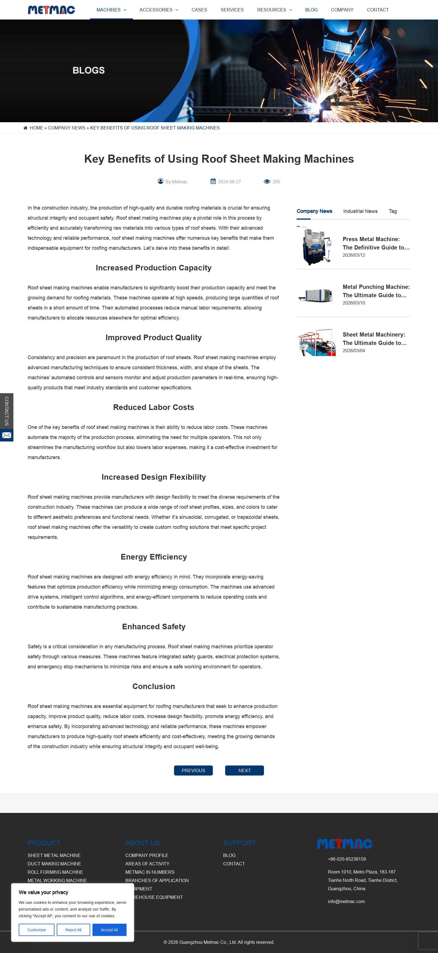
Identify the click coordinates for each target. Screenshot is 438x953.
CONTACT (378, 9)
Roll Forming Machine (55, 872)
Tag (393, 211)
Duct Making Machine (54, 863)
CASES (199, 9)
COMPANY (342, 9)
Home (36, 127)
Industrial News (360, 211)
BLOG (311, 9)
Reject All (73, 930)
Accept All (109, 930)
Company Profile (146, 855)
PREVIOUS (193, 770)
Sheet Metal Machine (54, 855)
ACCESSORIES (159, 9)
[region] (72, 912)
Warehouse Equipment (154, 897)
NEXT (245, 770)
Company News (66, 127)
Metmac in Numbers (150, 872)
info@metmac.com (346, 901)
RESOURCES (274, 9)
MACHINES (111, 9)
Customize (36, 930)
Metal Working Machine (57, 880)
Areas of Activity (147, 863)
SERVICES (232, 9)
